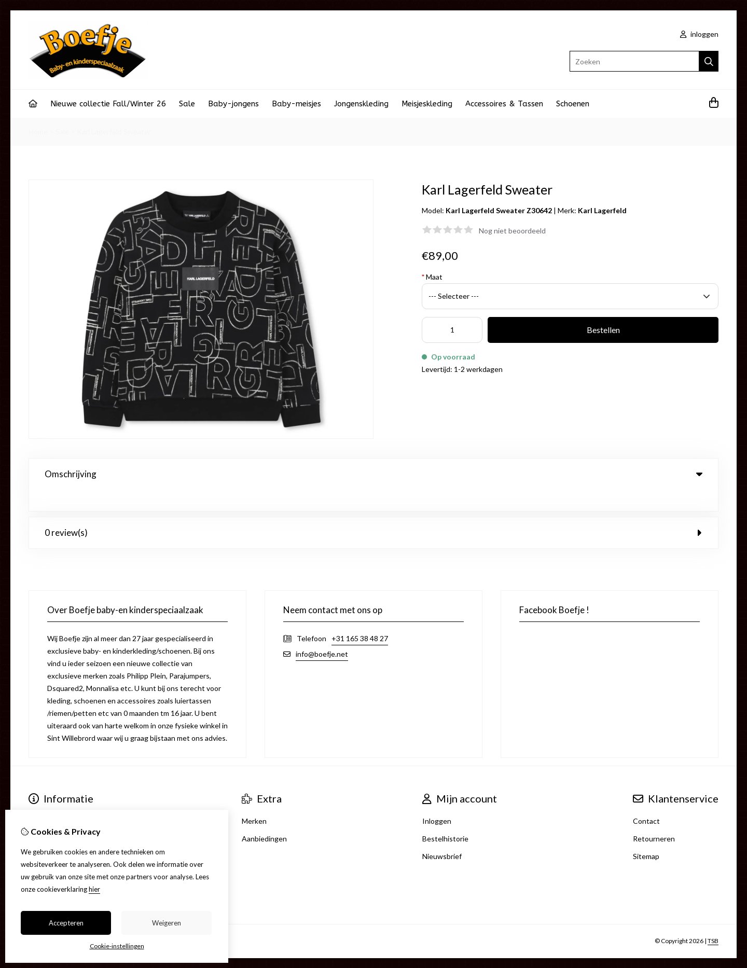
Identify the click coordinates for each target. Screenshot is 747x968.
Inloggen (436, 799)
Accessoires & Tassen (504, 103)
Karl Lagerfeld (602, 210)
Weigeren (166, 923)
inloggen (699, 34)
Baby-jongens (233, 103)
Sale (187, 103)
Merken (254, 799)
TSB (713, 920)
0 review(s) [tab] (373, 511)
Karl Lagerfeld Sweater (114, 131)
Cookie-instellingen (117, 946)
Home (38, 131)
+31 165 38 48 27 (359, 617)
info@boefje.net (322, 632)
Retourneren (654, 817)
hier (94, 889)
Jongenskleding (361, 103)
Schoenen (572, 103)
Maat (432, 276)
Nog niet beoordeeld (512, 230)
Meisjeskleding (427, 103)
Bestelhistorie (445, 817)
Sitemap (646, 835)
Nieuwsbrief (442, 835)
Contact (646, 799)
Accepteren (66, 923)
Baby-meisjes (296, 103)
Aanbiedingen (264, 817)
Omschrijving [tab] (373, 473)
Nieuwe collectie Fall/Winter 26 (108, 103)
